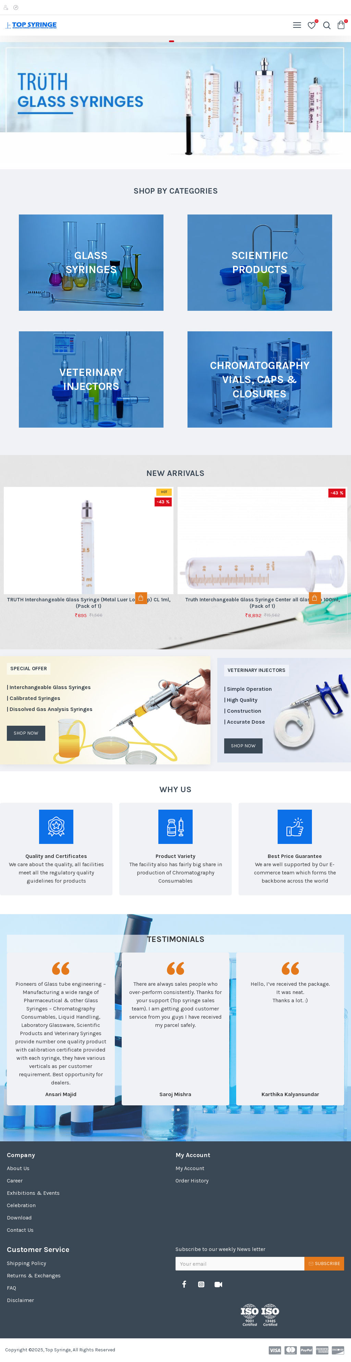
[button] (170, 638)
